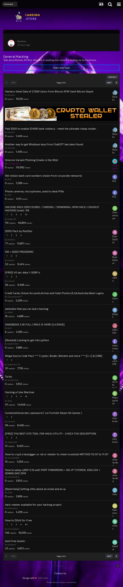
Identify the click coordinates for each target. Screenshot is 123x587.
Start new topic (61, 67)
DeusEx (11, 95)
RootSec (11, 239)
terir (10, 328)
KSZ (9, 179)
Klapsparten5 (115, 400)
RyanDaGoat (115, 239)
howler (11, 260)
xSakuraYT (13, 442)
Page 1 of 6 (61, 83)
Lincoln (11, 281)
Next (109, 83)
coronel (11, 421)
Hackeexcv (13, 508)
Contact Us (60, 573)
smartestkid (13, 458)
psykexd (12, 544)
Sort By (112, 77)
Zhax (10, 492)
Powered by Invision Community (61, 582)
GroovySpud (13, 529)
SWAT (10, 312)
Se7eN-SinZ (13, 380)
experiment (13, 343)
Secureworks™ (15, 296)
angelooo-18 (14, 364)
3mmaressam (115, 215)
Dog (10, 401)
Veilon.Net (43, 577)
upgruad (12, 219)
